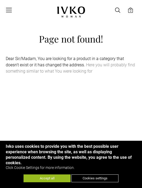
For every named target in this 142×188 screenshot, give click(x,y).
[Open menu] (9, 10)
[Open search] (117, 10)
